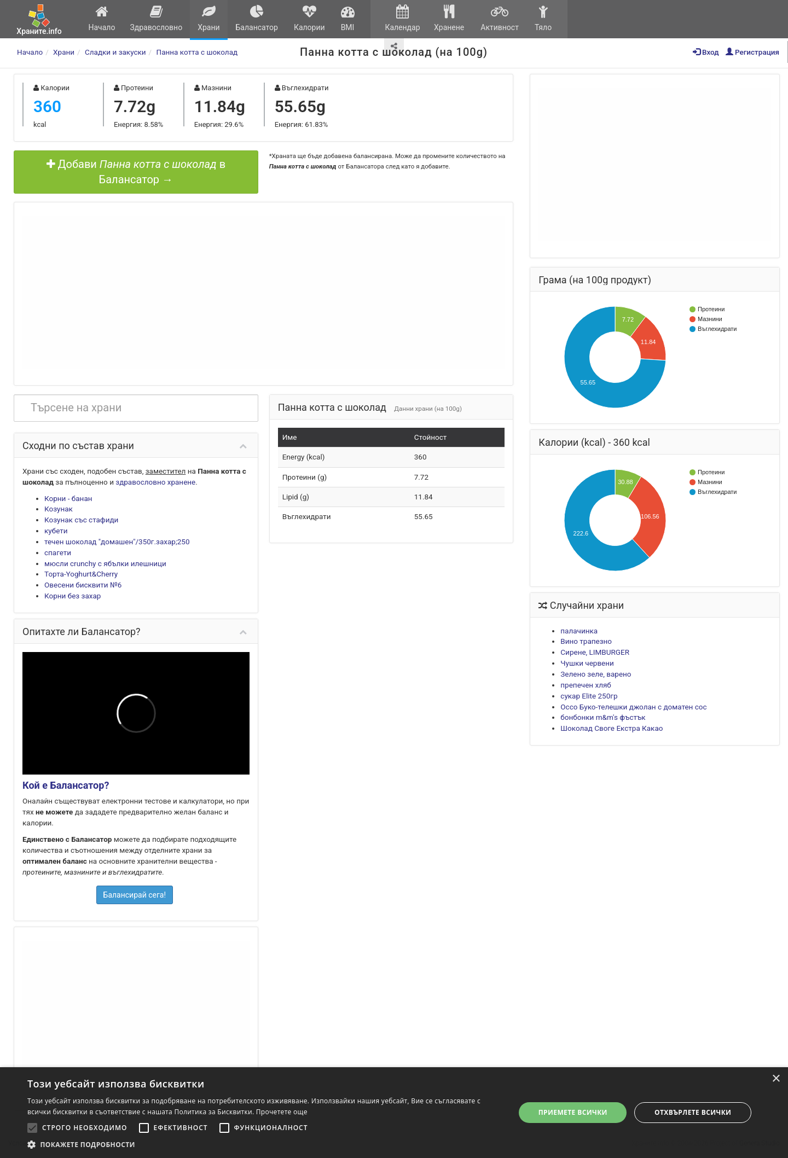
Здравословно (156, 18)
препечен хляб (585, 684)
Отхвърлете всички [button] (692, 1112)
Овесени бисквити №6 (82, 584)
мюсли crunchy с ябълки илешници (105, 563)
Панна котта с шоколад (197, 52)
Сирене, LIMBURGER (594, 652)
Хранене (449, 18)
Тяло (543, 18)
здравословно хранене (155, 482)
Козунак (58, 508)
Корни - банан (68, 498)
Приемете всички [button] (572, 1112)
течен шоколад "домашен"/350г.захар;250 (117, 541)
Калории (309, 18)
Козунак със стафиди (81, 519)
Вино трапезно (586, 641)
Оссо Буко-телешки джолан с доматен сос (633, 706)
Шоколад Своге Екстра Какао (611, 728)
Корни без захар (72, 595)
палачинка (579, 630)
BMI (347, 18)
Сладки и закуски (115, 52)
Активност (500, 18)
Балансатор (257, 18)
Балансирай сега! (134, 895)
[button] (264, 1144)
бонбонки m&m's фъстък (602, 717)
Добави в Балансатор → (136, 172)
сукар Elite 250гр (588, 695)
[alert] (394, 1112)
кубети (56, 530)
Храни (209, 18)
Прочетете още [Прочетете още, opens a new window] (282, 1111)
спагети (57, 552)
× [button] (776, 1079)
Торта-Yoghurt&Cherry (81, 573)
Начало (101, 18)
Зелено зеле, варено (595, 674)
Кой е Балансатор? (65, 785)
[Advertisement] (263, 292)
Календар (402, 18)
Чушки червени (587, 663)
